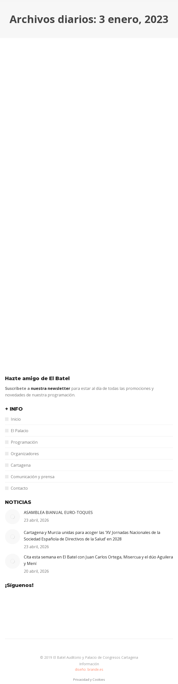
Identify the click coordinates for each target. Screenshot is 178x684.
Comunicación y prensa (32, 476)
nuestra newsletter (51, 388)
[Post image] (12, 516)
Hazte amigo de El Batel (37, 378)
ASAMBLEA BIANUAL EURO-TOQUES (58, 512)
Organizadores (25, 453)
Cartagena (21, 465)
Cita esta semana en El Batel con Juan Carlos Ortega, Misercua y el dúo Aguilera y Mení (98, 560)
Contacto (19, 488)
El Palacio (19, 430)
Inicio (16, 419)
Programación (24, 442)
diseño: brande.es (89, 669)
